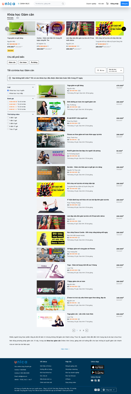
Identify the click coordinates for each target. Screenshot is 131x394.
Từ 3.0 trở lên (16, 109)
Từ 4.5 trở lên (16, 102)
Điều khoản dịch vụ (45, 379)
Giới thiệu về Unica (45, 366)
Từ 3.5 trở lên (16, 107)
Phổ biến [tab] (10, 18)
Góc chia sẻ (43, 376)
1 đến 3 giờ (12, 120)
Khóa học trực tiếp (15, 93)
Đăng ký (125, 4)
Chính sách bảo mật (46, 382)
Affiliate (68, 379)
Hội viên (101, 4)
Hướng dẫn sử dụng (46, 369)
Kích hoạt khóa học (46, 372)
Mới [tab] (17, 18)
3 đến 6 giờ (12, 123)
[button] (124, 29)
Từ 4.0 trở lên (16, 104)
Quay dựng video (71, 382)
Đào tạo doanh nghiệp (72, 372)
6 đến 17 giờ (12, 126)
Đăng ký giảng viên (71, 366)
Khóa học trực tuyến (15, 90)
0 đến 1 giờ (12, 118)
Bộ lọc (100, 70)
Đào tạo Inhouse (71, 376)
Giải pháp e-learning (72, 369)
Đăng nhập (114, 4)
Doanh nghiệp (91, 4)
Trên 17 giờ (12, 129)
